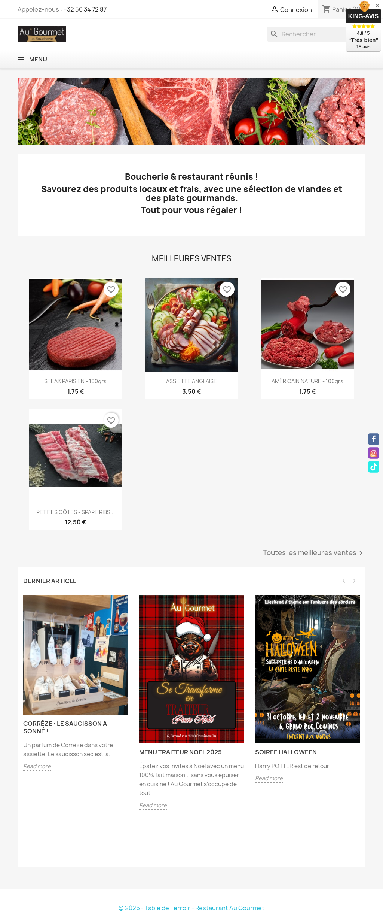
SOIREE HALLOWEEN (286, 752)
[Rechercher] (316, 34)
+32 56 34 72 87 (85, 9)
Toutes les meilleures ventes (314, 553)
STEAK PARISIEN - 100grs (75, 381)
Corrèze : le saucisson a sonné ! (65, 727)
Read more (37, 766)
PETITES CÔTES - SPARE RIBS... (75, 512)
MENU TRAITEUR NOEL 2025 (180, 752)
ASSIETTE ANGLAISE (191, 381)
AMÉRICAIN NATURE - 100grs (307, 381)
